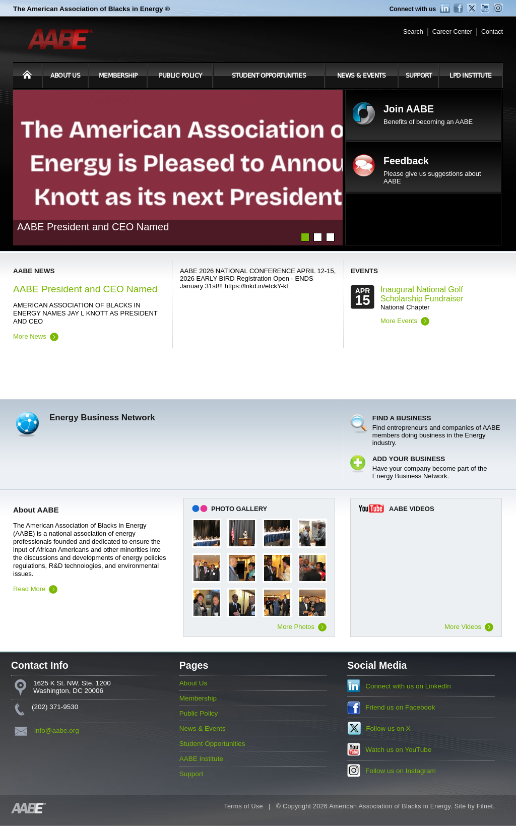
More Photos (295, 626)
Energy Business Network (102, 417)
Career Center (452, 31)
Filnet (485, 806)
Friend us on (400, 707)
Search (413, 31)
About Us (65, 75)
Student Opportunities (269, 75)
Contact (492, 31)
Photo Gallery (239, 509)
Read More (29, 589)
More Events (398, 321)
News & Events (361, 75)
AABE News (34, 271)
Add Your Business (408, 459)
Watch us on (398, 749)
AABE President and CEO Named (85, 289)
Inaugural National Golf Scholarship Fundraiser (422, 294)
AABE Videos (411, 509)
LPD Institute (470, 75)
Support (419, 75)
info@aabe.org (56, 730)
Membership (118, 75)
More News (29, 336)
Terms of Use (243, 806)
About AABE (36, 509)
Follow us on (388, 728)
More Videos (462, 626)
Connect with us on (408, 686)
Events (364, 271)
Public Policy (180, 75)
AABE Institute (201, 758)
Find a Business (401, 418)
